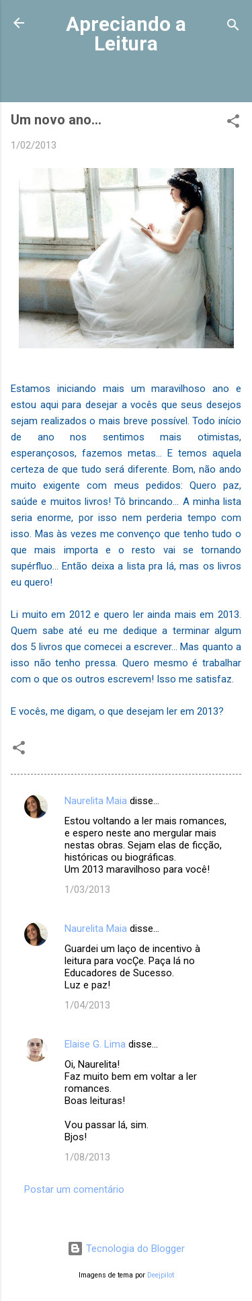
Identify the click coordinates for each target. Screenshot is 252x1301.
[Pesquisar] (233, 27)
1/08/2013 (87, 1157)
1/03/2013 (87, 889)
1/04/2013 (87, 1005)
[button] (233, 123)
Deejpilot (160, 1275)
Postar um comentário (74, 1189)
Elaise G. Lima (95, 1044)
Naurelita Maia (96, 801)
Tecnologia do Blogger (126, 1249)
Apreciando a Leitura (126, 34)
